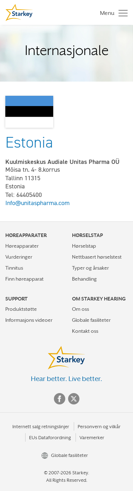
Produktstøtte (21, 309)
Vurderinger (18, 257)
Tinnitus (14, 268)
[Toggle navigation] (112, 12)
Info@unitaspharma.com (37, 203)
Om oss (80, 309)
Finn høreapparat (24, 279)
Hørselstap (84, 246)
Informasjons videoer (28, 320)
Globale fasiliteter (91, 320)
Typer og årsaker (90, 268)
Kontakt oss (85, 331)
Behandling (84, 279)
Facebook (59, 398)
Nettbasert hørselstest (97, 257)
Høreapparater (22, 246)
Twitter (73, 398)
